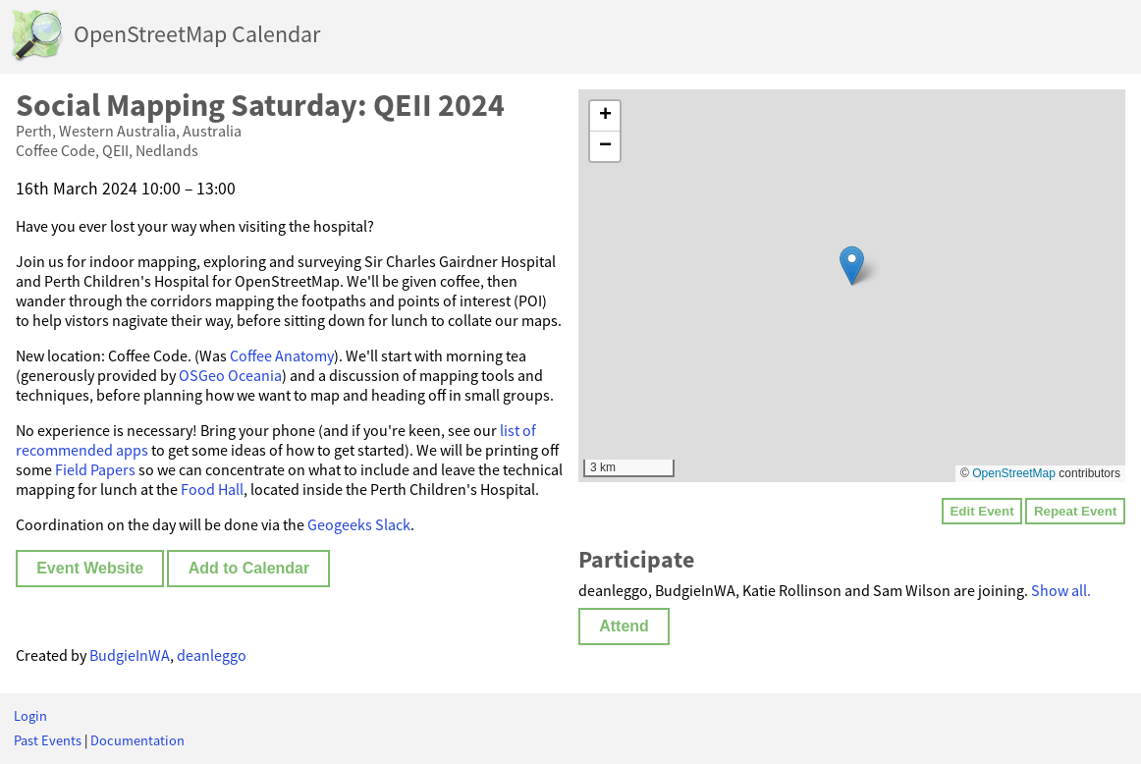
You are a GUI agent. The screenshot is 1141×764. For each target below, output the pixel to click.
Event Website (89, 568)
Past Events (48, 740)
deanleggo (211, 655)
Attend (624, 626)
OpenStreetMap (1014, 473)
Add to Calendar (249, 568)
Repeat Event (1075, 511)
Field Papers (95, 469)
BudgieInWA (129, 655)
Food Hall (212, 489)
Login (30, 716)
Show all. (1061, 590)
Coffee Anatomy (282, 355)
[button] (852, 266)
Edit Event (981, 511)
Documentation (137, 740)
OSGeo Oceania (230, 375)
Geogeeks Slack (358, 524)
